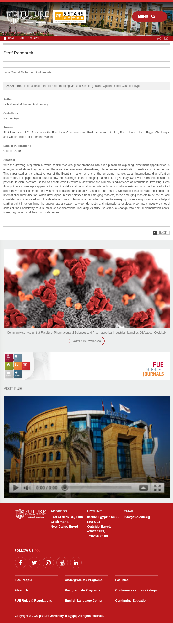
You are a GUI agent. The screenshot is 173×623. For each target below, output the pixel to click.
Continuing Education (131, 600)
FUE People (23, 580)
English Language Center (84, 600)
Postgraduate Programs (82, 590)
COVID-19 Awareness (87, 341)
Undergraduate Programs (84, 580)
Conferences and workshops (136, 590)
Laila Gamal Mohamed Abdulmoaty (27, 72)
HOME (10, 38)
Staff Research (29, 38)
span (159, 38)
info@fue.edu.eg (137, 517)
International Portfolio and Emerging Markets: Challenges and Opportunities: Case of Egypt (82, 86)
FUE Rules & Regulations (33, 600)
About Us (22, 590)
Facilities (122, 580)
